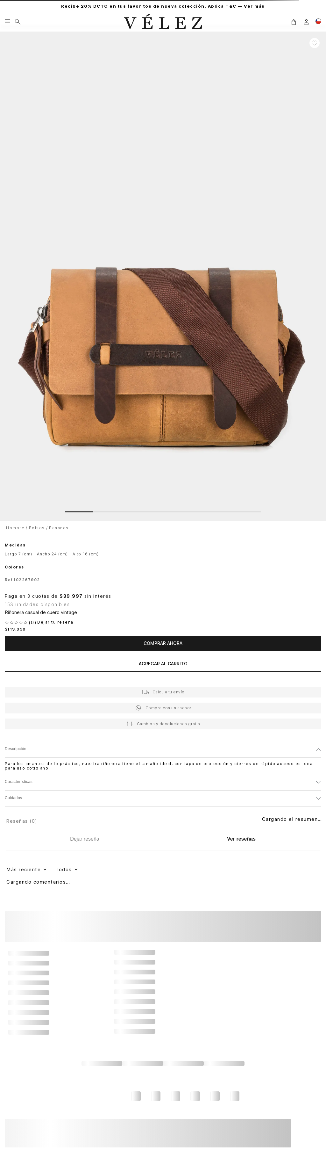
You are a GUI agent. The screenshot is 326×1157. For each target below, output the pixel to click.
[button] (293, 21)
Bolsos (37, 527)
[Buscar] (17, 21)
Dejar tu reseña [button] (55, 622)
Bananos (59, 527)
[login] (306, 22)
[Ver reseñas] (241, 839)
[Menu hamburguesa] (7, 21)
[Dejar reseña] (84, 839)
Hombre (15, 527)
